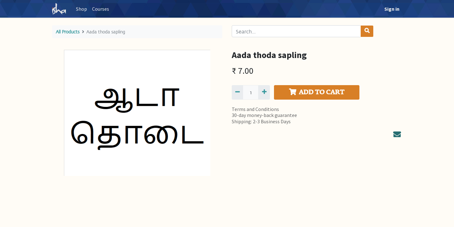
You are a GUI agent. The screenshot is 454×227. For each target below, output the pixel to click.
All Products (67, 32)
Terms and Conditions (255, 109)
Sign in (391, 9)
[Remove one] (237, 92)
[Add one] (264, 92)
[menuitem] (81, 9)
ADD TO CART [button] (316, 92)
